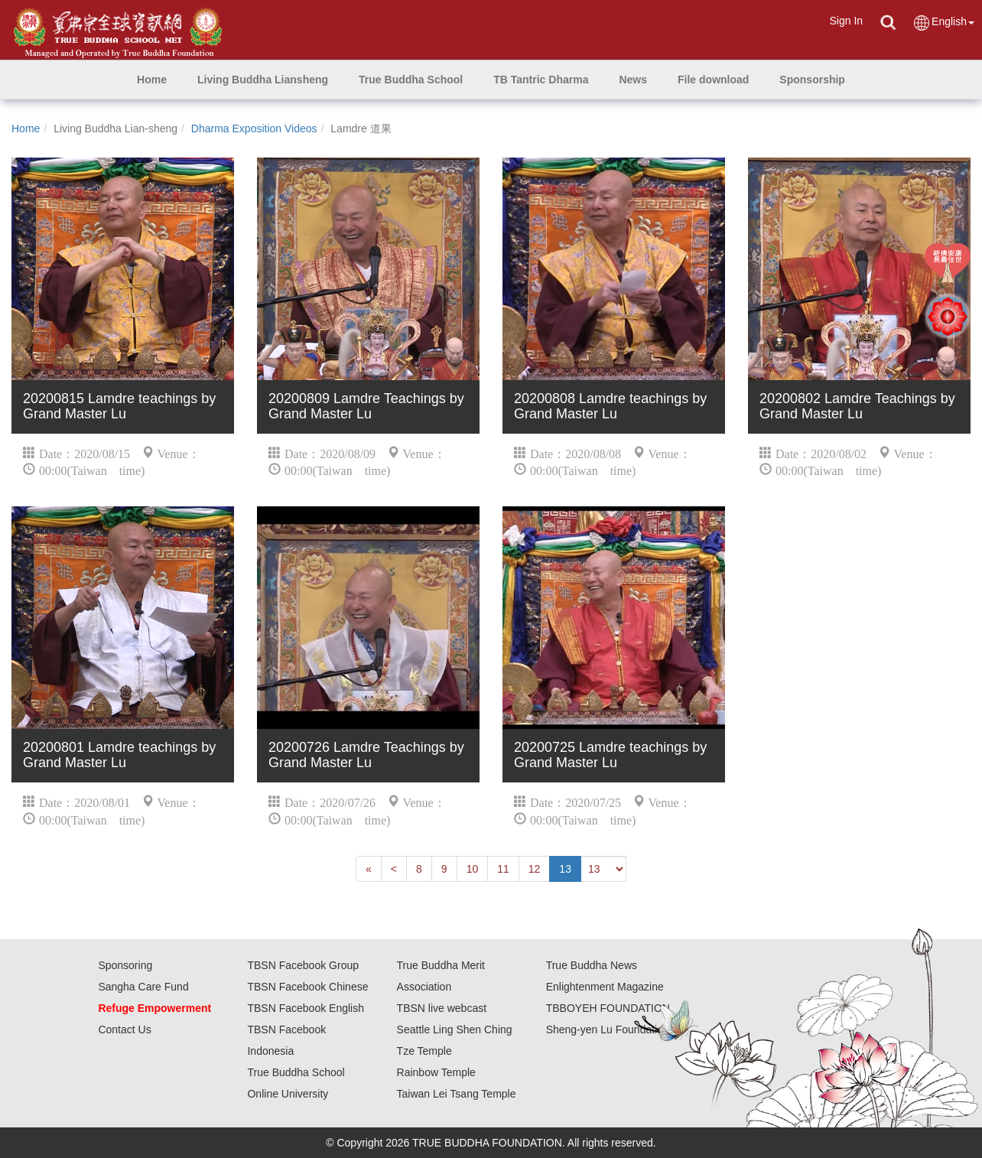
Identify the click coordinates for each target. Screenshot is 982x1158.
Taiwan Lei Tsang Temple (456, 1094)
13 (565, 869)
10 (473, 869)
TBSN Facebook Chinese (307, 987)
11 (503, 869)
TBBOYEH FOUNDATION (608, 1008)
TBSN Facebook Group (303, 965)
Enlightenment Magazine (605, 987)
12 (534, 869)
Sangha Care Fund (143, 987)
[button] (262, 79)
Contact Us (124, 1029)
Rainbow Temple (436, 1072)
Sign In (846, 21)
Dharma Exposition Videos (254, 128)
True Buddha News (591, 965)
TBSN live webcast (441, 1008)
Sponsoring (125, 965)
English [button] (943, 22)
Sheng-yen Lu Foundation (607, 1029)
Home (25, 128)
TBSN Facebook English (305, 1008)
